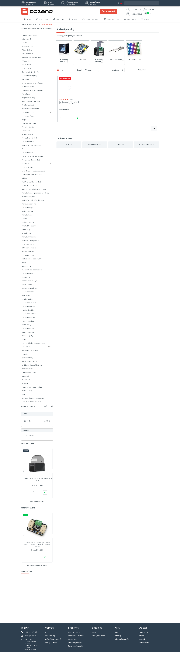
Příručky (118, 636)
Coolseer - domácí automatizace (33, 398)
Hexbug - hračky (27, 134)
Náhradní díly (26, 266)
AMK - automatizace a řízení (31, 402)
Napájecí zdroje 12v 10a (30, 72)
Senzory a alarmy (28, 332)
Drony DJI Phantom (29, 237)
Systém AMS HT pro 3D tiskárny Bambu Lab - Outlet (38, 479)
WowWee (25, 383)
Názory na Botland (98, 636)
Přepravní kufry (27, 369)
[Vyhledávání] (89, 11)
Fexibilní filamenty (28, 284)
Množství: (115, 70)
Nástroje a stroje (111, 19)
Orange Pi (25, 376)
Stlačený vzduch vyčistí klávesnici (33, 200)
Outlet (69, 145)
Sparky (24, 339)
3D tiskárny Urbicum (29, 303)
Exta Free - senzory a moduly (32, 387)
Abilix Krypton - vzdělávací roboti (33, 171)
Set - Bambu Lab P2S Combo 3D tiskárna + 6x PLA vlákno (69, 103)
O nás (94, 632)
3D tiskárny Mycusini (29, 306)
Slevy (46, 632)
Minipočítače (42, 19)
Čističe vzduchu (27, 211)
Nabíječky (25, 262)
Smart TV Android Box (29, 185)
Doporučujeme (94, 145)
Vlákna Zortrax (27, 50)
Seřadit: (79, 70)
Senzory (73, 19)
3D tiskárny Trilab (28, 141)
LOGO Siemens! (27, 54)
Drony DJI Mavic (27, 215)
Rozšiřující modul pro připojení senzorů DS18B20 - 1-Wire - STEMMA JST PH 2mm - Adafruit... (37, 544)
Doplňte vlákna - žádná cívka (32, 270)
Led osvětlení (26, 347)
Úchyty (24, 120)
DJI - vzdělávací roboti (29, 138)
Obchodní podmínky (75, 643)
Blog (116, 632)
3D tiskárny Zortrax (28, 273)
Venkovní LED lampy (29, 123)
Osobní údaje (143, 632)
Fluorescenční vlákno (29, 35)
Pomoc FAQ (72, 639)
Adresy (141, 636)
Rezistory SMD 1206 (29, 222)
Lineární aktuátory (28, 321)
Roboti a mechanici (90, 19)
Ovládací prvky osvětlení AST (32, 365)
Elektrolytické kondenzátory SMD (33, 343)
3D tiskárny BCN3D (28, 112)
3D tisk (27, 19)
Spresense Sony (27, 358)
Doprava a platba (74, 632)
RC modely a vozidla (29, 248)
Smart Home (130, 19)
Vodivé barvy (26, 65)
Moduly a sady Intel (28, 196)
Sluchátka (25, 79)
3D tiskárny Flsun (28, 116)
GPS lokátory (26, 233)
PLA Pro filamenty (28, 167)
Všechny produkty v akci (37, 566)
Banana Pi (25, 163)
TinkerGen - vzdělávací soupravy (33, 156)
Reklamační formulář (75, 646)
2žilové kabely (26, 39)
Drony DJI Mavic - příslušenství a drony (35, 193)
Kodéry (24, 218)
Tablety (24, 178)
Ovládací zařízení (28, 105)
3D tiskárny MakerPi (29, 314)
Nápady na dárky (146, 145)
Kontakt (151, 9)
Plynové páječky (27, 336)
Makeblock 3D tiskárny (30, 350)
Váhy (23, 149)
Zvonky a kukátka (28, 310)
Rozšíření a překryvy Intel (30, 240)
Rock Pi (24, 394)
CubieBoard (26, 380)
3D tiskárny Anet (27, 152)
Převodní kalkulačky (122, 639)
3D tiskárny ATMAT (28, 317)
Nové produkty (50, 636)
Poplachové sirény (28, 127)
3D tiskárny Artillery (28, 328)
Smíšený (120, 145)
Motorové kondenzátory (30, 109)
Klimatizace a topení (29, 372)
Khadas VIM (26, 277)
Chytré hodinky (27, 391)
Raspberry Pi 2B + (28, 299)
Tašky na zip (26, 229)
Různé (145, 19)
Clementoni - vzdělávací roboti (32, 174)
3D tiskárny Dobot (28, 255)
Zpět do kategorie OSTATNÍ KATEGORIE (36, 29)
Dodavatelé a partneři (75, 636)
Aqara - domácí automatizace (32, 83)
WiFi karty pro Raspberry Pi (31, 57)
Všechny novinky (37, 501)
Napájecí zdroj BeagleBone (31, 101)
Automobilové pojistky (29, 76)
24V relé (24, 43)
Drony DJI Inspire (28, 251)
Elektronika (58, 19)
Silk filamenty (26, 325)
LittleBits (25, 354)
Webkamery (26, 295)
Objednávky (143, 639)
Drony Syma (26, 94)
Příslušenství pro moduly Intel (32, 90)
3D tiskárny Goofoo (28, 292)
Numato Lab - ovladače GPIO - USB (34, 189)
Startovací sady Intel (29, 204)
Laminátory (26, 130)
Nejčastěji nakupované (53, 639)
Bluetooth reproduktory (30, 288)
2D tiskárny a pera (28, 207)
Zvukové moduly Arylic (29, 281)
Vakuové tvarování (28, 87)
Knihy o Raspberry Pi (29, 244)
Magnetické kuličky (28, 98)
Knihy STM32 (26, 68)
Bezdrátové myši (27, 46)
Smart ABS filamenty (29, 226)
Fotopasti (25, 61)
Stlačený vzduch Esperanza (31, 145)
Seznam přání (144, 643)
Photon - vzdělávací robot (31, 160)
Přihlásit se (137, 9)
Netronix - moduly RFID (30, 361)
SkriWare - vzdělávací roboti (31, 182)
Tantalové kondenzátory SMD (32, 259)
